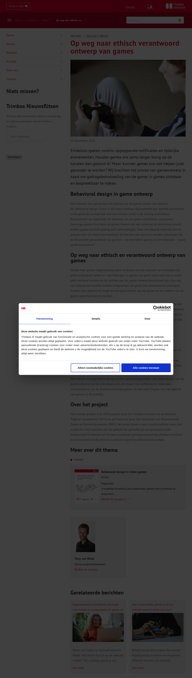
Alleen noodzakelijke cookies (95, 367)
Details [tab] (96, 318)
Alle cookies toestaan (146, 367)
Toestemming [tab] (44, 318)
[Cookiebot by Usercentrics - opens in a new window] (156, 308)
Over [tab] (148, 318)
